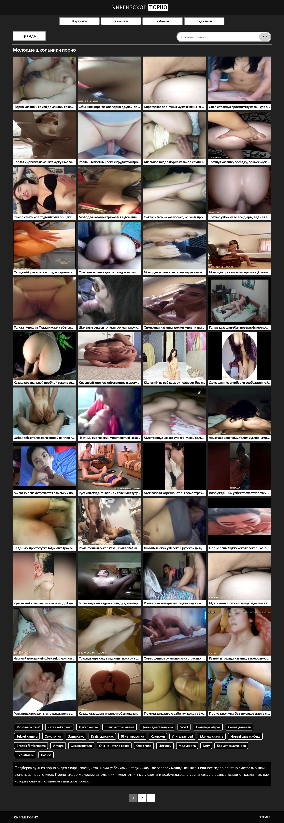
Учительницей (182, 736)
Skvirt (184, 727)
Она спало (143, 745)
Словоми (158, 736)
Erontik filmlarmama (31, 745)
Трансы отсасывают (119, 727)
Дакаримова (88, 727)
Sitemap (264, 817)
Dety (206, 745)
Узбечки (162, 21)
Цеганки (165, 745)
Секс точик (53, 736)
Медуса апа (187, 745)
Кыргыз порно (26, 817)
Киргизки (79, 21)
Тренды (29, 36)
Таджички (204, 21)
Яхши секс (76, 736)
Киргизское (140, 7)
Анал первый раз (207, 727)
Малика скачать (211, 736)
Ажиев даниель (239, 727)
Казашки (121, 21)
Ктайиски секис (102, 736)
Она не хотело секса (114, 745)
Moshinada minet (28, 727)
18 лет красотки (132, 736)
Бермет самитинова (231, 745)
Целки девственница (157, 727)
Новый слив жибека (245, 736)
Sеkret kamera (26, 736)
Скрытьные (25, 755)
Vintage (58, 745)
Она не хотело (81, 745)
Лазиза (46, 755)
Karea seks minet (60, 727)
